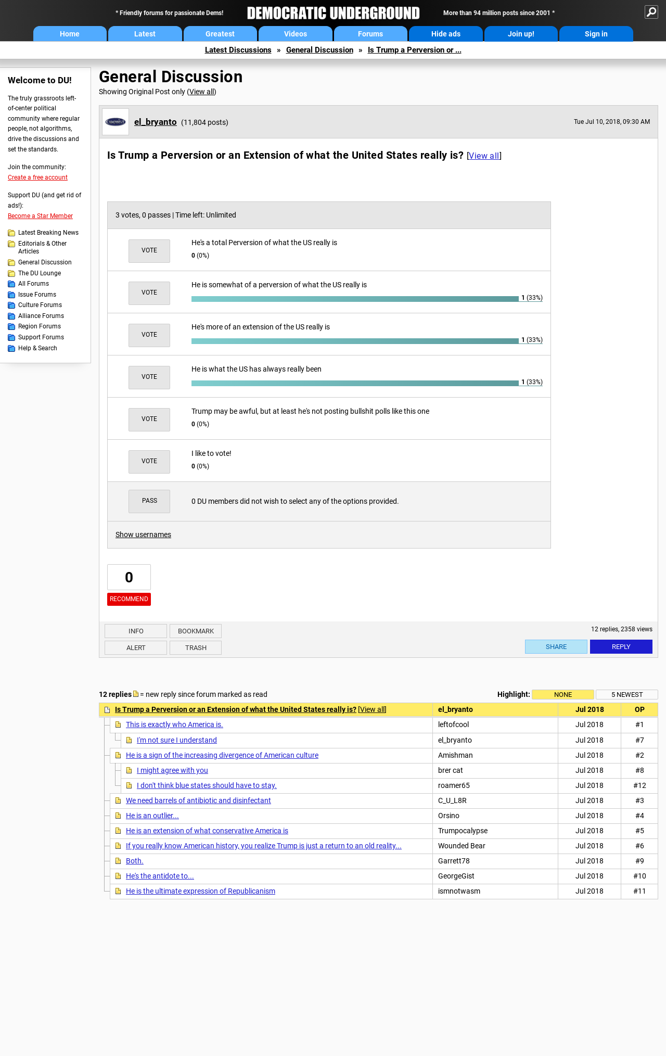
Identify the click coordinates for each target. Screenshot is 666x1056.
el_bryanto (155, 122)
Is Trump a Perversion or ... (415, 50)
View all (201, 91)
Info (136, 631)
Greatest (220, 34)
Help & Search (37, 348)
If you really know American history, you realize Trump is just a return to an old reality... (264, 846)
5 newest (627, 694)
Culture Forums (40, 305)
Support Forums (41, 337)
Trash (196, 648)
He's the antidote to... (160, 876)
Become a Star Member (40, 216)
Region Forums (39, 326)
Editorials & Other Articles (42, 248)
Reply (621, 647)
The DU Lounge (39, 273)
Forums (370, 34)
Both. (135, 861)
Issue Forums (37, 294)
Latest (145, 34)
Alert (136, 648)
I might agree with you (172, 770)
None (563, 694)
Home (70, 34)
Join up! (521, 34)
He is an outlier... (152, 815)
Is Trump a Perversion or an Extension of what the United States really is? (235, 709)
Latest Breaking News (48, 232)
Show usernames (143, 534)
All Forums (33, 283)
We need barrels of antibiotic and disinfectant (198, 800)
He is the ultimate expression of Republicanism (200, 891)
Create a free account (38, 177)
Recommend (129, 599)
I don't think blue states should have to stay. (207, 785)
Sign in (596, 34)
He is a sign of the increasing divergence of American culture (222, 755)
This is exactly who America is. (174, 724)
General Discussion (319, 50)
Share (556, 647)
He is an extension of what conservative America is (207, 830)
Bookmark (196, 631)
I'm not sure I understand (177, 740)
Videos (295, 34)
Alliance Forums (41, 316)
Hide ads (445, 34)
